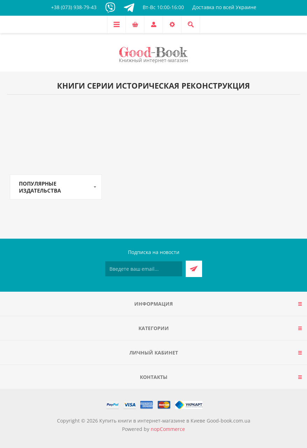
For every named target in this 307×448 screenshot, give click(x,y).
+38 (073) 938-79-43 (74, 7)
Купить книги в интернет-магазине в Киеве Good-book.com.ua (174, 420)
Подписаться (194, 269)
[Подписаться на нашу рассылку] (143, 268)
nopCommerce (168, 429)
